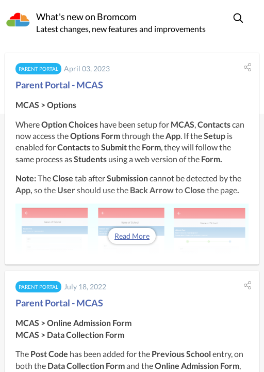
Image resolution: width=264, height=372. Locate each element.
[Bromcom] (18, 20)
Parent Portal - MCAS (59, 84)
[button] (239, 18)
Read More (132, 235)
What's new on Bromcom (86, 16)
